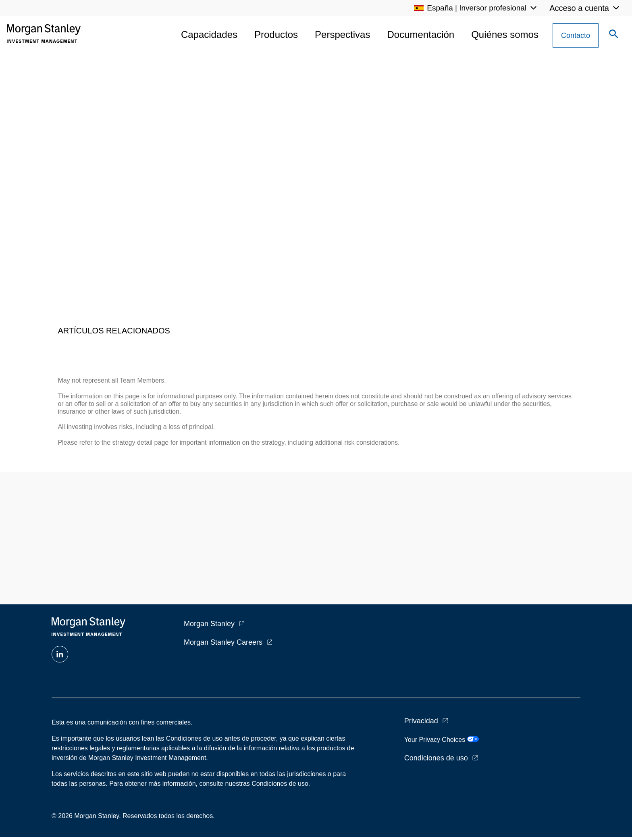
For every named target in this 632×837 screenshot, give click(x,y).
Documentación (420, 34)
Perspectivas (342, 34)
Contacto (575, 35)
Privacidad (421, 721)
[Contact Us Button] (576, 35)
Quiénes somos (504, 34)
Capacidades (209, 34)
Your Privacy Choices (441, 739)
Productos (276, 34)
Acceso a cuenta (579, 8)
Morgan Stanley (209, 624)
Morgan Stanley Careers (223, 642)
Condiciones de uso (436, 758)
